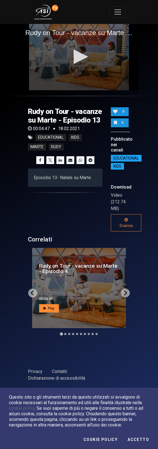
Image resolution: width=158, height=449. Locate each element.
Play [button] (49, 308)
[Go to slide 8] (89, 334)
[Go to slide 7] (85, 334)
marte (37, 147)
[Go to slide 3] (69, 334)
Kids (117, 166)
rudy (56, 147)
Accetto (138, 439)
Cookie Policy (100, 439)
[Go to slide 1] (61, 333)
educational (51, 137)
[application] (79, 57)
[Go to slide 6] (81, 334)
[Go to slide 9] (93, 334)
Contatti (59, 371)
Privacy (35, 371)
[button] (79, 56)
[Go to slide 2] (65, 334)
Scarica (126, 223)
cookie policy (22, 408)
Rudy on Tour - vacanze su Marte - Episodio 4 (78, 268)
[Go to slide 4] (73, 334)
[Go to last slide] (32, 293)
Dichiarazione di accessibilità (56, 378)
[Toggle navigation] (118, 12)
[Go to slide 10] (96, 334)
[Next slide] (125, 293)
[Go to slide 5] (77, 334)
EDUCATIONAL (126, 158)
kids (75, 137)
